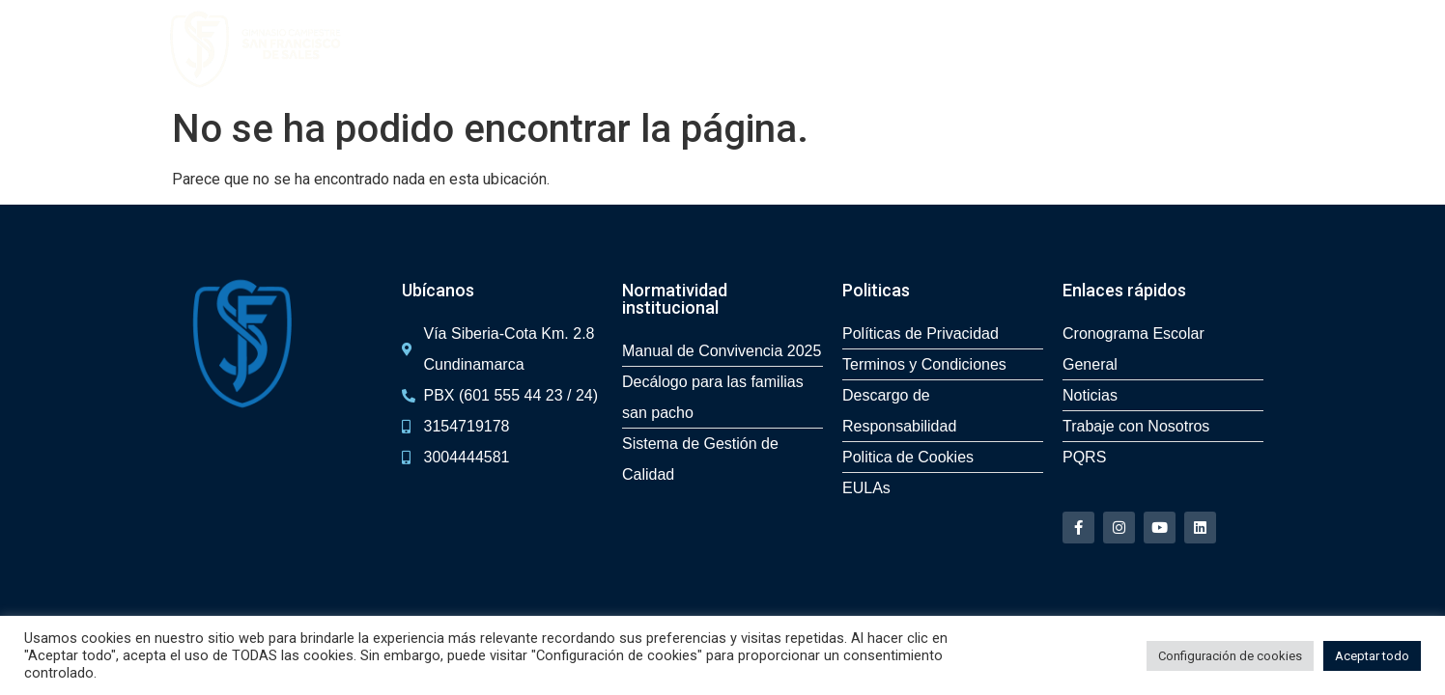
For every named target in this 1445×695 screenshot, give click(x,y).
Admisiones (514, 49)
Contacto (1176, 49)
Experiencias (834, 49)
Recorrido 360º (625, 49)
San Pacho (734, 49)
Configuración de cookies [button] (1230, 656)
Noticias (1101, 49)
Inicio (439, 49)
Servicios (1025, 49)
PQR (1242, 49)
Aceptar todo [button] (1372, 656)
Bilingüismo (936, 49)
